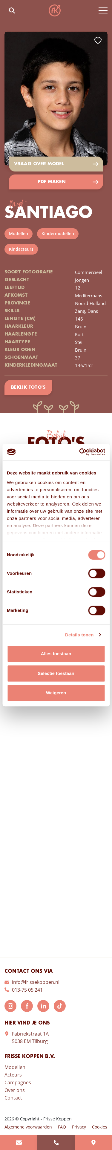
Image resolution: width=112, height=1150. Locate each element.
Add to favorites (98, 40)
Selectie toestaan (56, 673)
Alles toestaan (56, 653)
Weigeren (56, 692)
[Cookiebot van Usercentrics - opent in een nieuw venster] (79, 452)
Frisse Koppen (55, 10)
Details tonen (79, 634)
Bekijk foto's (28, 387)
